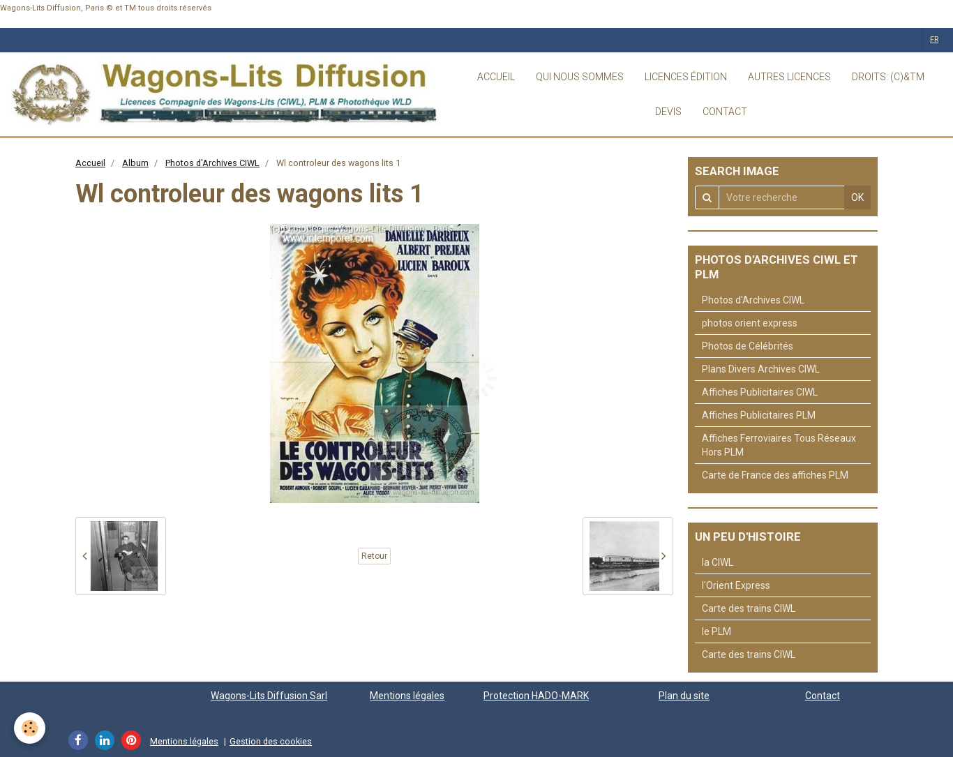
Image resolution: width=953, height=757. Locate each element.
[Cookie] (29, 728)
